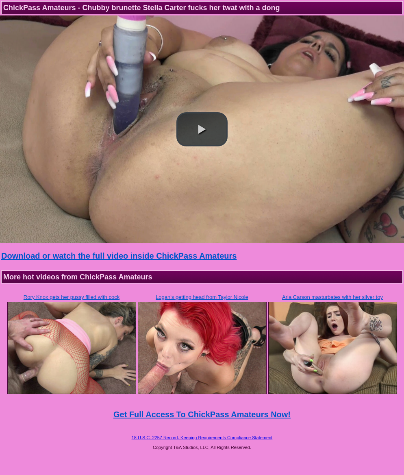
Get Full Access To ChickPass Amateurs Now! (202, 414)
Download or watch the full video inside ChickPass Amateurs (119, 255)
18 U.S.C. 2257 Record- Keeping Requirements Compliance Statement (202, 437)
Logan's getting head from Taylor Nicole (202, 297)
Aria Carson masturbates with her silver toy (332, 297)
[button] (202, 129)
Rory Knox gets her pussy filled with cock (71, 297)
